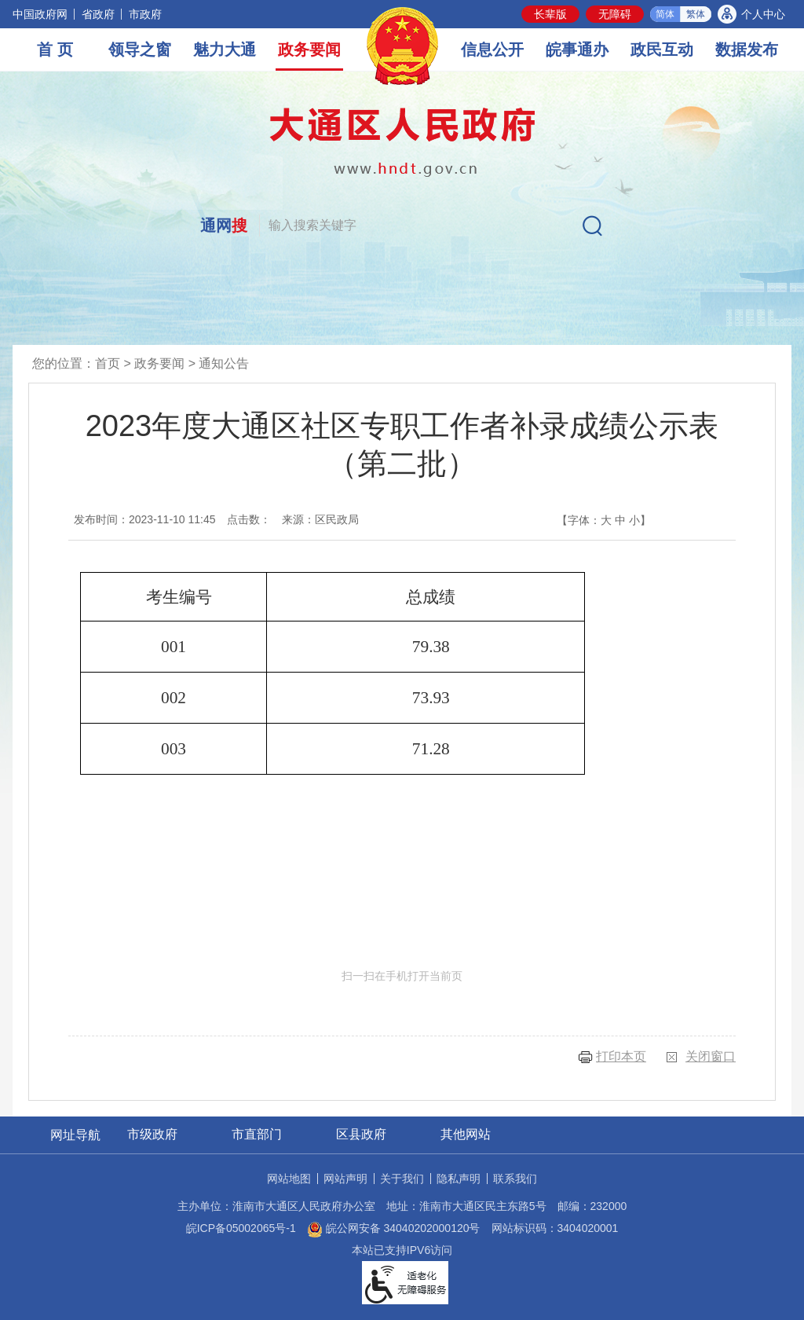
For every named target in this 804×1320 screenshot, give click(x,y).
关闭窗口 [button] (710, 1056)
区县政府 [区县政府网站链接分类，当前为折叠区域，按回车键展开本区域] (361, 1134)
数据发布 (746, 49)
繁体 (695, 14)
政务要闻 (309, 49)
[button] (550, 14)
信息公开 (492, 49)
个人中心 (763, 14)
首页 (107, 363)
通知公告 (224, 363)
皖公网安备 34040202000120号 (394, 1228)
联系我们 (515, 1178)
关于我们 (402, 1178)
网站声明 (345, 1178)
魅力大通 (224, 49)
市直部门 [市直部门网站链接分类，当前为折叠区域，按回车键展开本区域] (257, 1134)
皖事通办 (577, 49)
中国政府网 (40, 14)
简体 (665, 14)
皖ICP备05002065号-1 (241, 1228)
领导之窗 (139, 49)
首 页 (55, 49)
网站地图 (289, 1178)
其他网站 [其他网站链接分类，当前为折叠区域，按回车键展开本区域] (465, 1134)
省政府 (98, 14)
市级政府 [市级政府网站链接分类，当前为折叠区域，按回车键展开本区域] (152, 1134)
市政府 (145, 14)
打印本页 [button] (621, 1056)
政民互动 (661, 49)
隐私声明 (459, 1178)
